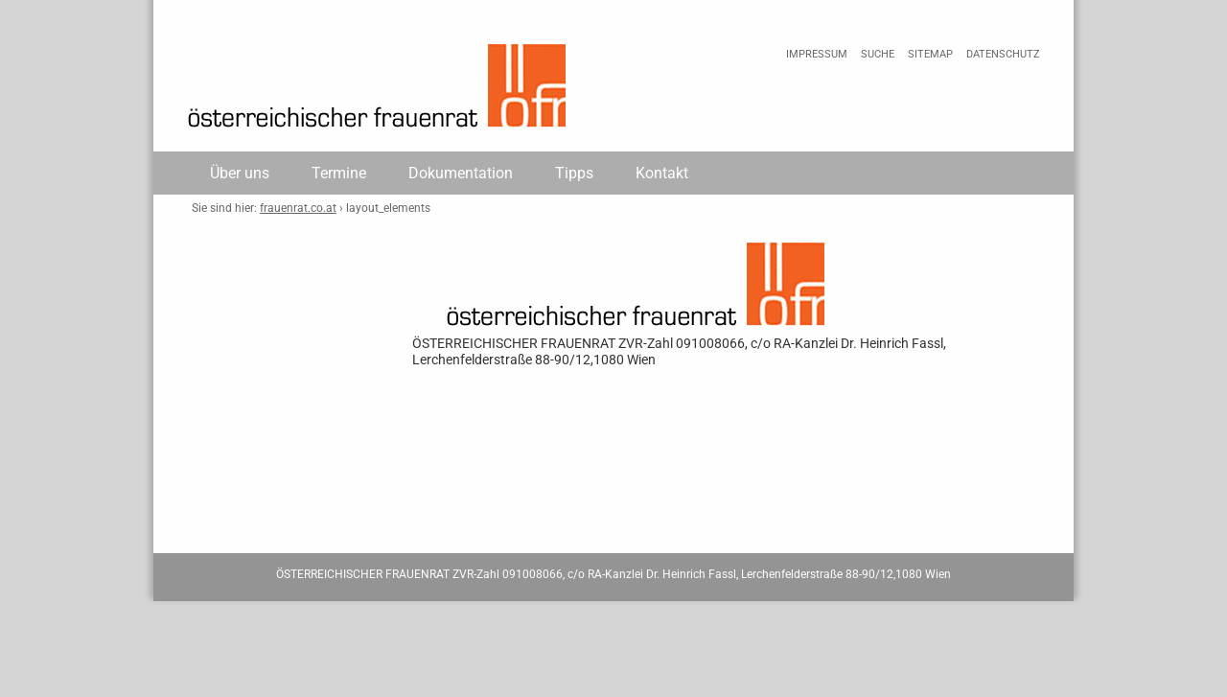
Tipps (574, 173)
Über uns (239, 173)
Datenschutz (1003, 54)
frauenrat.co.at (298, 208)
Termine (339, 173)
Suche (877, 54)
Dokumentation (460, 173)
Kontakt (662, 173)
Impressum (816, 54)
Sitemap (930, 54)
